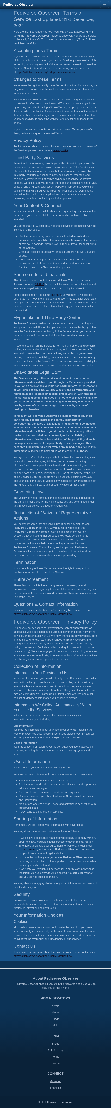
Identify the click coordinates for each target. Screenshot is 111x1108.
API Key (58, 1050)
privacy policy (60, 150)
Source (55, 1063)
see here (56, 294)
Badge (55, 1019)
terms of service (28, 849)
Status (55, 1043)
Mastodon (55, 1081)
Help (55, 1025)
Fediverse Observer (18, 4)
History (55, 1012)
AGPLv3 (39, 284)
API (50, 1050)
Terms (55, 1056)
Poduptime (66, 1102)
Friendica (55, 1087)
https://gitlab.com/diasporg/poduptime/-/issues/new (46, 72)
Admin (55, 1006)
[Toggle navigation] (104, 4)
